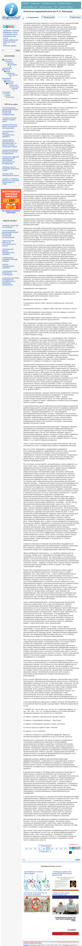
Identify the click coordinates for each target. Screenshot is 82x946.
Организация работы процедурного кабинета (8, 134)
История (7, 70)
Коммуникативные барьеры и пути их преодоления (10, 151)
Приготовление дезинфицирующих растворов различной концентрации (10, 111)
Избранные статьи (10, 32)
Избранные (35, 3)
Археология (8, 59)
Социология (13, 85)
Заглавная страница (11, 30)
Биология (9, 61)
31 (57, 849)
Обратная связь (9, 42)
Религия (10, 83)
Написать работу (9, 46)
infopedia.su (26, 945)
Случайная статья (10, 34)
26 (35, 849)
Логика (8, 71)
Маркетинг (11, 73)
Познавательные (64, 3)
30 (52, 849)
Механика (7, 80)
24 (26, 849)
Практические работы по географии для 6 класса (9, 243)
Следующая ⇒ (45, 851)
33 (65, 849)
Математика (13, 75)
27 (39, 849)
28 (44, 849)
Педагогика (9, 82)
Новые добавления (10, 40)
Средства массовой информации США (60, 893)
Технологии (15, 87)
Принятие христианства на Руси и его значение (35, 893)
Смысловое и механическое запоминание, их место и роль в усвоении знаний (9, 143)
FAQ (4, 44)
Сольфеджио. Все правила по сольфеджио (9, 273)
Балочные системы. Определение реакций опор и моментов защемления (10, 281)
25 (31, 849)
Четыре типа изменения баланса (10, 174)
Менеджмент (6, 78)
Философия (6, 92)
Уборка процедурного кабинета (8, 266)
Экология (11, 97)
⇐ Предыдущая (48, 17)
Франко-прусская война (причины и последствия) (9, 126)
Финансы (7, 94)
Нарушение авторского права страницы (67, 941)
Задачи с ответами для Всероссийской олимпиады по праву (10, 181)
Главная (25, 3)
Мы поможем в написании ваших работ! (11, 211)
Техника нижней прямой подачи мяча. (9, 119)
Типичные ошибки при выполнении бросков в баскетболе (62, 873)
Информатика (7, 68)
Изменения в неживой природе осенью (9, 259)
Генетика (11, 63)
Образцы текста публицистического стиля (10, 168)
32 (61, 849)
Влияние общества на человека (10, 226)
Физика (15, 88)
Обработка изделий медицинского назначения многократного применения (10, 160)
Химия (8, 95)
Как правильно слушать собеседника (34, 872)
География (13, 65)
